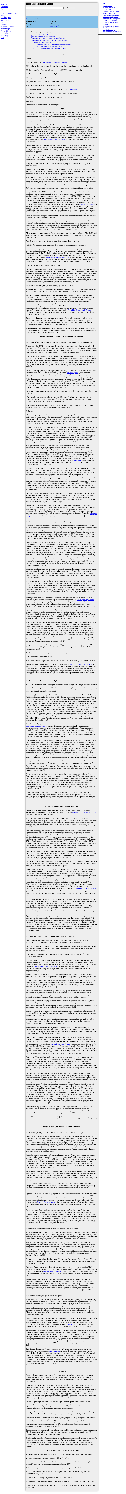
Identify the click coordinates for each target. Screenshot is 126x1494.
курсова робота (55, 26)
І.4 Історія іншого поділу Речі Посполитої (46, 46)
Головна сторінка (10, 13)
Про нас (4, 9)
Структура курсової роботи (41, 42)
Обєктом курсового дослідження (43, 36)
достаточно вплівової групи (36, 726)
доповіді (4, 33)
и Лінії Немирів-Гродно (61, 1044)
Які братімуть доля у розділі (54, 139)
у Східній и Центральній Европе (79, 310)
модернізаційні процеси (52, 1271)
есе (2, 38)
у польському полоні (87, 204)
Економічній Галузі (76, 89)
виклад (4, 22)
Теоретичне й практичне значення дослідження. (49, 40)
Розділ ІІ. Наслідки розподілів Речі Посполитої (48, 48)
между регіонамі (72, 1324)
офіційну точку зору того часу (81, 664)
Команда (4, 4)
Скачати (29, 19)
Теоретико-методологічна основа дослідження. (48, 38)
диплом (4, 24)
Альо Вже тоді (54, 1351)
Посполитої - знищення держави (54, 62)
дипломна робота (8, 26)
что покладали (72, 373)
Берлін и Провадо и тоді (46, 1202)
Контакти (4, 7)
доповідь (4, 35)
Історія (4, 15)
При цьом (77, 460)
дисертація (5, 29)
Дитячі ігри (6, 31)
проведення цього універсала (46, 966)
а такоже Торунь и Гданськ (86, 888)
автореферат (6, 18)
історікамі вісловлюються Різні (57, 257)
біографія (5, 20)
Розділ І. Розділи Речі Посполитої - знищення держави (51, 44)
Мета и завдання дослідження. (42, 34)
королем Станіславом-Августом (84, 812)
